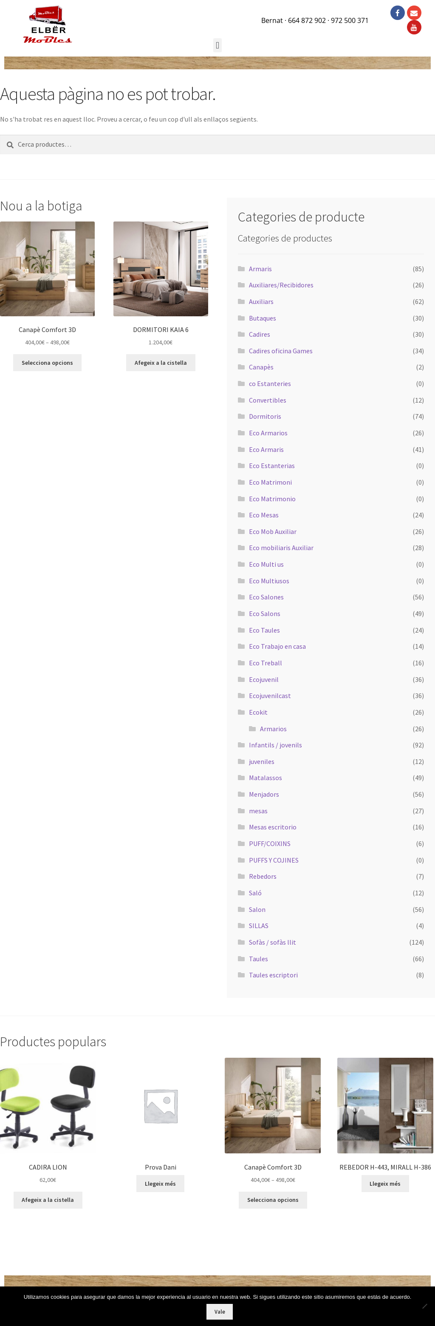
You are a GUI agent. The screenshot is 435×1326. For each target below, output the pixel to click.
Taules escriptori (273, 975)
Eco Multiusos (269, 580)
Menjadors (264, 794)
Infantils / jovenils (275, 745)
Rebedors (263, 876)
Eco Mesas (264, 515)
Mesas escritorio (273, 827)
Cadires (259, 334)
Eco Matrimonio (272, 498)
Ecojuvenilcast (270, 695)
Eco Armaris (266, 449)
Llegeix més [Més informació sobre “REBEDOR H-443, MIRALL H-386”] (385, 1183)
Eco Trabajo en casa (277, 646)
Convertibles (267, 400)
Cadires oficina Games (281, 350)
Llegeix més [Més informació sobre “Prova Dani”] (160, 1183)
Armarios (273, 728)
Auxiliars (261, 301)
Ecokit (258, 712)
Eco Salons (264, 613)
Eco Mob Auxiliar (273, 531)
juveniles (261, 761)
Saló (255, 893)
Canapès (261, 367)
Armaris (260, 268)
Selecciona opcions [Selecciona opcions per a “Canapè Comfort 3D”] (47, 362)
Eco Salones (266, 597)
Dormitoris (265, 416)
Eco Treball (265, 663)
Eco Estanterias (272, 465)
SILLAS (258, 925)
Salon (257, 909)
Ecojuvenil (264, 679)
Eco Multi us (266, 564)
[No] (424, 1306)
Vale (220, 1311)
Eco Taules (264, 630)
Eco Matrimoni (270, 482)
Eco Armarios (268, 433)
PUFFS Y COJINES (274, 860)
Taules (258, 958)
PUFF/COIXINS (270, 843)
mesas (258, 810)
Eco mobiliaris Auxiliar (281, 547)
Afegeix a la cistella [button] (161, 362)
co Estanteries (270, 383)
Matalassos (265, 777)
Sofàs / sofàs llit (272, 942)
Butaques (262, 318)
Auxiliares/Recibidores (281, 285)
